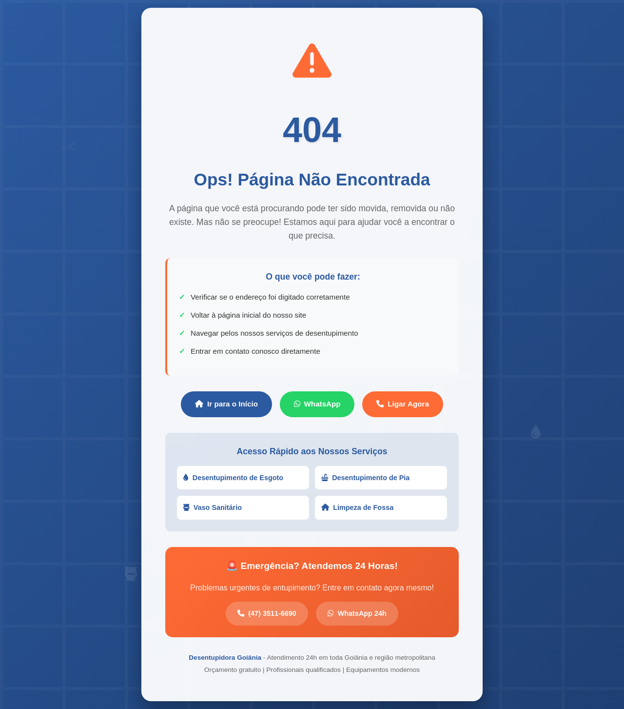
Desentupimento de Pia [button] (365, 478)
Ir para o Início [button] (226, 404)
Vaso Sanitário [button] (212, 507)
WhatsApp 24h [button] (357, 613)
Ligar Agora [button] (402, 404)
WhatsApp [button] (317, 404)
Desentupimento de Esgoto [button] (233, 478)
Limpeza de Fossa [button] (357, 507)
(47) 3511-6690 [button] (266, 613)
